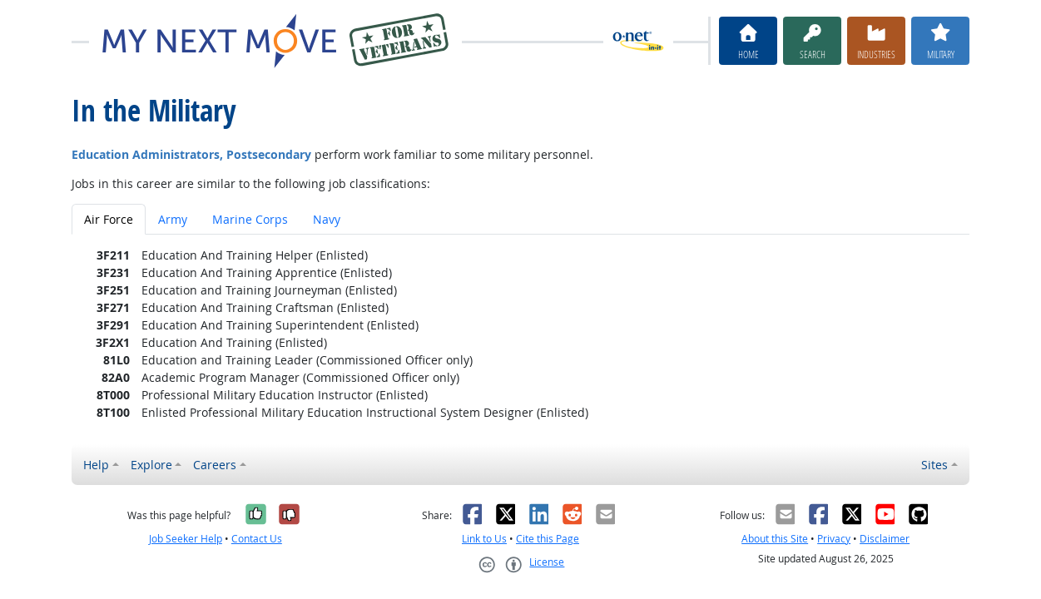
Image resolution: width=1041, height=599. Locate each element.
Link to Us (484, 539)
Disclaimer (885, 539)
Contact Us (256, 539)
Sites (934, 465)
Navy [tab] (326, 219)
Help (96, 465)
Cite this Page (547, 539)
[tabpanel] (520, 333)
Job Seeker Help (185, 539)
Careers (214, 465)
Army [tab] (172, 219)
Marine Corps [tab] (250, 219)
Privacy (833, 539)
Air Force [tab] (108, 219)
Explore (151, 465)
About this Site (774, 539)
